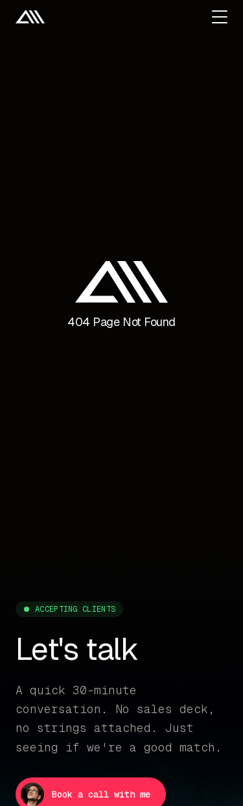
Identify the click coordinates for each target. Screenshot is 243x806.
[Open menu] (219, 16)
